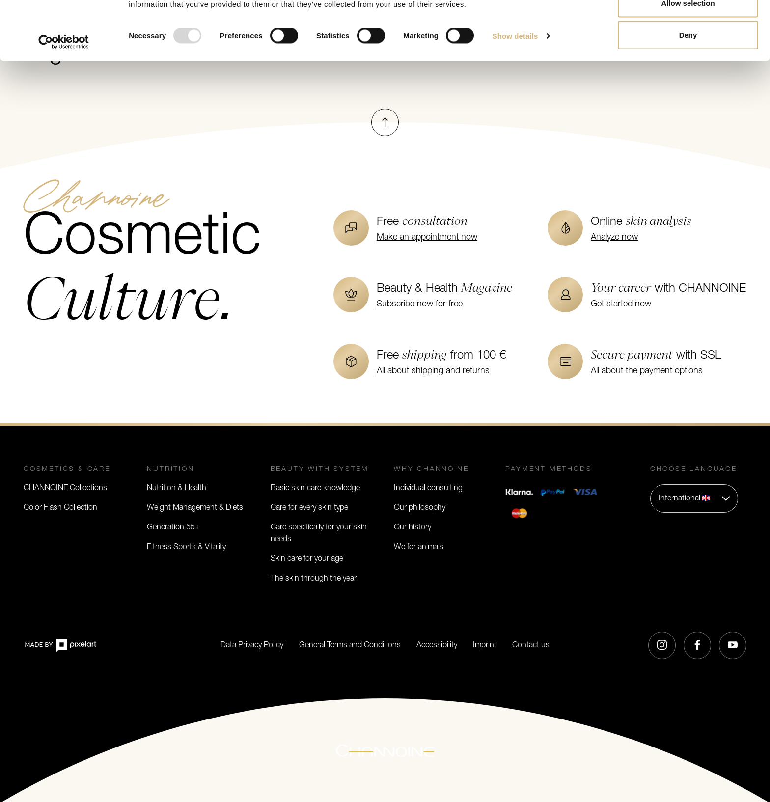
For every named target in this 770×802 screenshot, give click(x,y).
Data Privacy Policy (251, 645)
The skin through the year (314, 578)
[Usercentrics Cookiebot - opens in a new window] (64, 97)
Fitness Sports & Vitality (186, 547)
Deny (688, 90)
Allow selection (688, 58)
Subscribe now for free (420, 304)
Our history (412, 527)
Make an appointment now (427, 237)
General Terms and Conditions (350, 645)
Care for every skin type (309, 508)
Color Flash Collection (60, 508)
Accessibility (436, 645)
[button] (694, 498)
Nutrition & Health (176, 488)
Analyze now (614, 237)
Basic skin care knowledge (315, 488)
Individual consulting (428, 488)
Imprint (484, 645)
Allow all (688, 26)
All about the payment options (647, 371)
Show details (515, 91)
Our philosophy (419, 508)
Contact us (531, 645)
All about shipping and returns (433, 371)
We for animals (418, 547)
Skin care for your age (307, 559)
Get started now (621, 304)
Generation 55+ (173, 527)
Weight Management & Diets (195, 508)
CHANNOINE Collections (65, 488)
